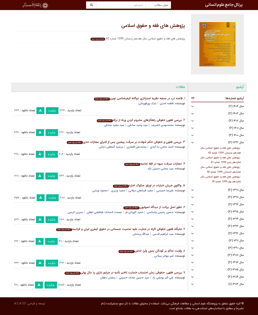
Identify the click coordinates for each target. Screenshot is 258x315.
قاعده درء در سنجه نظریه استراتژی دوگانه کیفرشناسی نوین (138, 98)
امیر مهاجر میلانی (164, 256)
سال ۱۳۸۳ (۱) (236, 284)
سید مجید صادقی (114, 125)
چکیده (52, 110)
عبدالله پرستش (141, 234)
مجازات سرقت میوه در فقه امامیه (153, 163)
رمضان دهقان (107, 277)
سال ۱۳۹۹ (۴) (236, 142)
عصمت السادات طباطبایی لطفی (104, 212)
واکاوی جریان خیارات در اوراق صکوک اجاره (147, 185)
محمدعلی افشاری (137, 147)
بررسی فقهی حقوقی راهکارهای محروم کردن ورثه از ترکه (139, 120)
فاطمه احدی (167, 103)
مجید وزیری (118, 190)
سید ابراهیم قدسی (163, 234)
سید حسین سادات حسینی (134, 277)
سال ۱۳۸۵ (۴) (236, 270)
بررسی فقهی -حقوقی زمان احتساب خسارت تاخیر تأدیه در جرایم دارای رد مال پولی (123, 272)
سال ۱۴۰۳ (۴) (236, 113)
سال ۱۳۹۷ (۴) (236, 197)
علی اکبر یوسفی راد (163, 277)
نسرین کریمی (75, 212)
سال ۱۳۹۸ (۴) (236, 190)
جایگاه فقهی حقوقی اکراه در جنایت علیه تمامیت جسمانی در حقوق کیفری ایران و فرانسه (119, 229)
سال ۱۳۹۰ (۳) (236, 248)
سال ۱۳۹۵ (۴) (236, 212)
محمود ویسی (100, 190)
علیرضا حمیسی (165, 190)
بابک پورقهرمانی (147, 103)
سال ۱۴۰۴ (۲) (236, 106)
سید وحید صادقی (138, 125)
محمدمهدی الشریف (162, 125)
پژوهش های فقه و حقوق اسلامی (153, 26)
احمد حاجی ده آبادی (162, 147)
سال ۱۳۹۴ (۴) (236, 219)
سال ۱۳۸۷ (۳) (236, 255)
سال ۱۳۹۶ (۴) (236, 204)
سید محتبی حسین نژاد (161, 168)
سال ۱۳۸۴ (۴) (236, 277)
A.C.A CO (20, 303)
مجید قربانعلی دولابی (140, 190)
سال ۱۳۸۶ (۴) (236, 262)
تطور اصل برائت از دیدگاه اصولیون (152, 207)
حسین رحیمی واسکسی (160, 212)
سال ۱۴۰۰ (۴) (236, 135)
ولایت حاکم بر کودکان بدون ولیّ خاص (150, 250)
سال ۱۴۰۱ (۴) (236, 128)
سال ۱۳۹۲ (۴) (236, 233)
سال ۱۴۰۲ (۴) (236, 121)
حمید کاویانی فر (134, 212)
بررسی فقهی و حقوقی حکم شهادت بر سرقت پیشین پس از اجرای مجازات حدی (124, 142)
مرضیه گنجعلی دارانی (111, 147)
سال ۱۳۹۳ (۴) (236, 226)
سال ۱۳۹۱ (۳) (236, 241)
